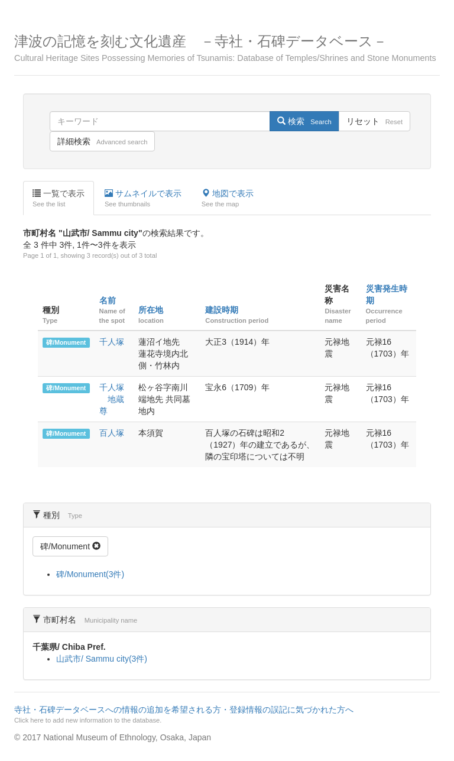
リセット (374, 121)
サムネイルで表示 (143, 199)
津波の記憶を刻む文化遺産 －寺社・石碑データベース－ (227, 48)
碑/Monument (66, 342)
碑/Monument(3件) (90, 574)
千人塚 (111, 342)
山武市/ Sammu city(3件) (101, 658)
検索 (304, 121)
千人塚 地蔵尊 (111, 399)
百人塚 (111, 433)
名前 (107, 300)
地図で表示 (228, 199)
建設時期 (221, 310)
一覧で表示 (59, 199)
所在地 (150, 310)
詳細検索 (102, 141)
